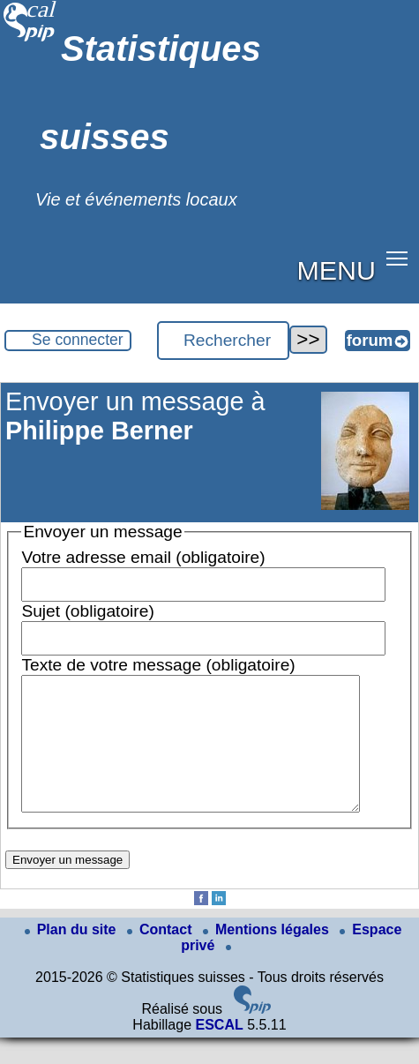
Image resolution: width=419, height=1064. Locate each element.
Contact (161, 955)
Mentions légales (268, 955)
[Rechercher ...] (223, 340)
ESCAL (219, 1051)
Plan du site (72, 955)
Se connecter (77, 339)
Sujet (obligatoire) (87, 611)
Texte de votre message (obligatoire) (158, 665)
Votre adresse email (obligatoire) (143, 557)
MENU (336, 270)
